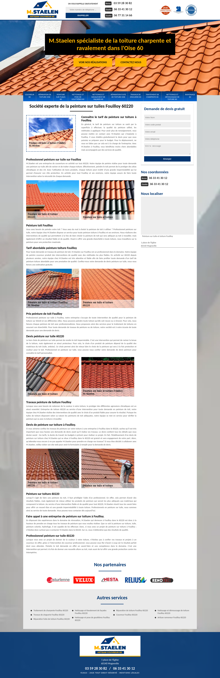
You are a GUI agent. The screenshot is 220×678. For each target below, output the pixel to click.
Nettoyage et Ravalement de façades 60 (98, 96)
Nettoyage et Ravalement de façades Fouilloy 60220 (90, 612)
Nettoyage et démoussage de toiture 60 (172, 96)
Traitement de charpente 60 (152, 95)
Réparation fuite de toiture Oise (118, 95)
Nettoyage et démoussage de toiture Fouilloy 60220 (173, 612)
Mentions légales (129, 673)
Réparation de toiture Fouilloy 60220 (132, 610)
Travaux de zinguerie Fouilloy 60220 (49, 614)
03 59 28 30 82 (123, 3)
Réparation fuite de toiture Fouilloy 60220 (52, 619)
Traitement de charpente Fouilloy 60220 (51, 610)
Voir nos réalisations (93, 62)
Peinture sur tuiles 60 (60, 96)
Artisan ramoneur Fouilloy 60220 (172, 617)
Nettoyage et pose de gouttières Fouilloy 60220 (92, 619)
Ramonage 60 (190, 95)
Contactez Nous (131, 62)
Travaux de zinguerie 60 (135, 95)
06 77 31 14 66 (123, 15)
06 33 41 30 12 (123, 9)
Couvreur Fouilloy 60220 (126, 614)
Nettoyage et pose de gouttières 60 (78, 96)
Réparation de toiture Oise (44, 95)
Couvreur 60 (29, 95)
